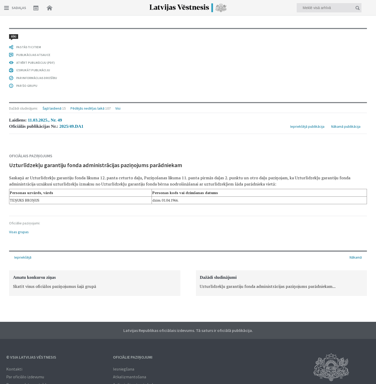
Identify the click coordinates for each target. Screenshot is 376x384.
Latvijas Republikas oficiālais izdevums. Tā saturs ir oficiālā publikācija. (188, 330)
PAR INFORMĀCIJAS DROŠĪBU (36, 223)
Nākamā (356, 257)
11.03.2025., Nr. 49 (45, 46)
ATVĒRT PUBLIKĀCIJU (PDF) (35, 208)
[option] (94, 283)
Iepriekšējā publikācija (307, 52)
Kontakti (14, 369)
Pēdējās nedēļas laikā (87, 34)
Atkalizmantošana (129, 376)
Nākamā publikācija (345, 52)
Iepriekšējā (22, 257)
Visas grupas (19, 157)
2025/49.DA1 (71, 52)
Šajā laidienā (51, 34)
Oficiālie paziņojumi (132, 357)
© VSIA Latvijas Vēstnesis (31, 357)
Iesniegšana (123, 369)
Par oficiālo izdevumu (25, 376)
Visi (117, 34)
